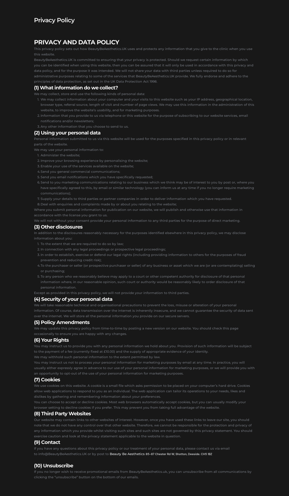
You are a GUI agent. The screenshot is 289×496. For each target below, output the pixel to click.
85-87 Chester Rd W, (160, 454)
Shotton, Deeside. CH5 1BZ (193, 454)
